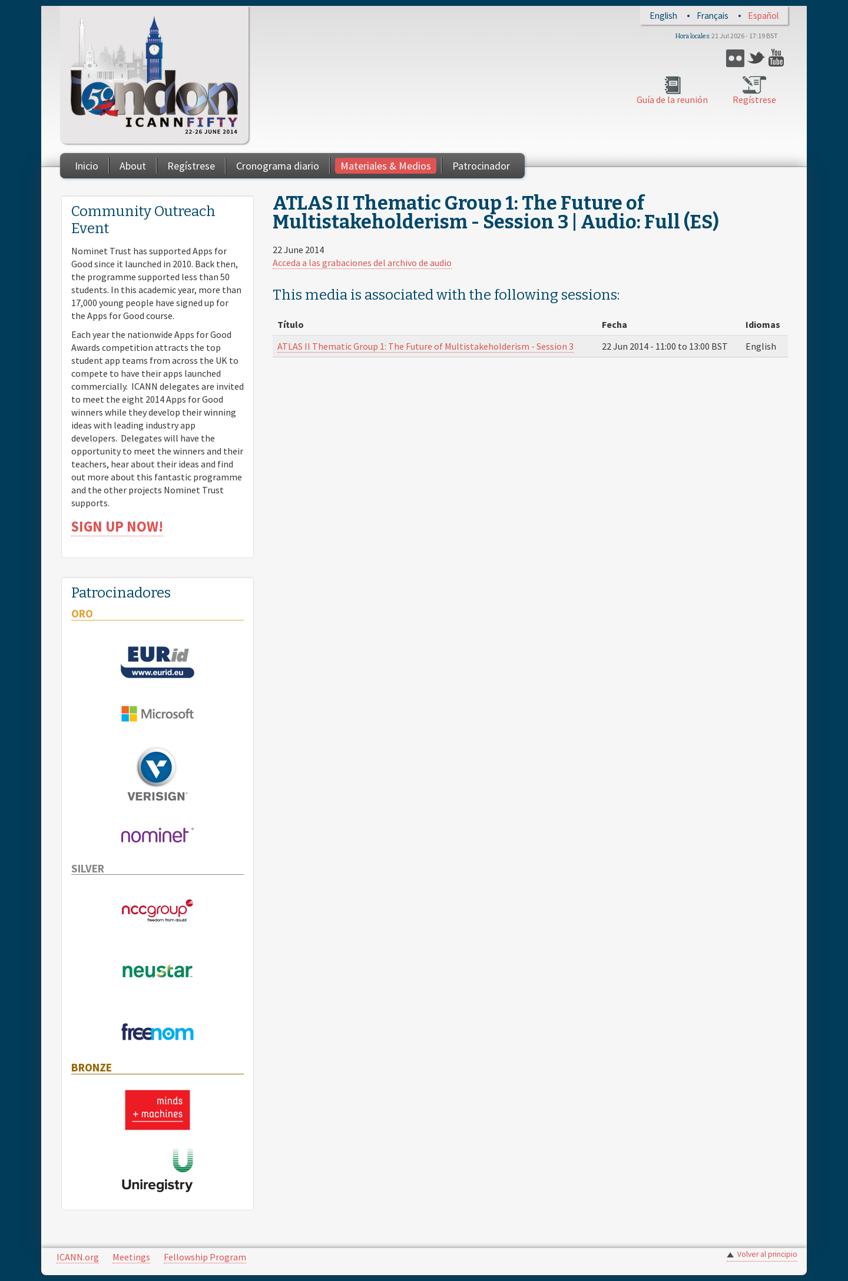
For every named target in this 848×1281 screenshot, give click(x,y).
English (663, 15)
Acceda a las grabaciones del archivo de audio (362, 262)
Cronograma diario (277, 165)
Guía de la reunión (672, 99)
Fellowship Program (205, 1257)
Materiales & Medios (385, 165)
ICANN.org (78, 1257)
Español (763, 15)
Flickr (735, 58)
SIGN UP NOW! (117, 526)
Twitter (756, 58)
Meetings (131, 1257)
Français (712, 15)
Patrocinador (481, 165)
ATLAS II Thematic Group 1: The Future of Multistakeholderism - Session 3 (425, 346)
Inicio (86, 165)
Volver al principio (767, 1254)
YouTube (777, 58)
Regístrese (754, 99)
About (133, 165)
